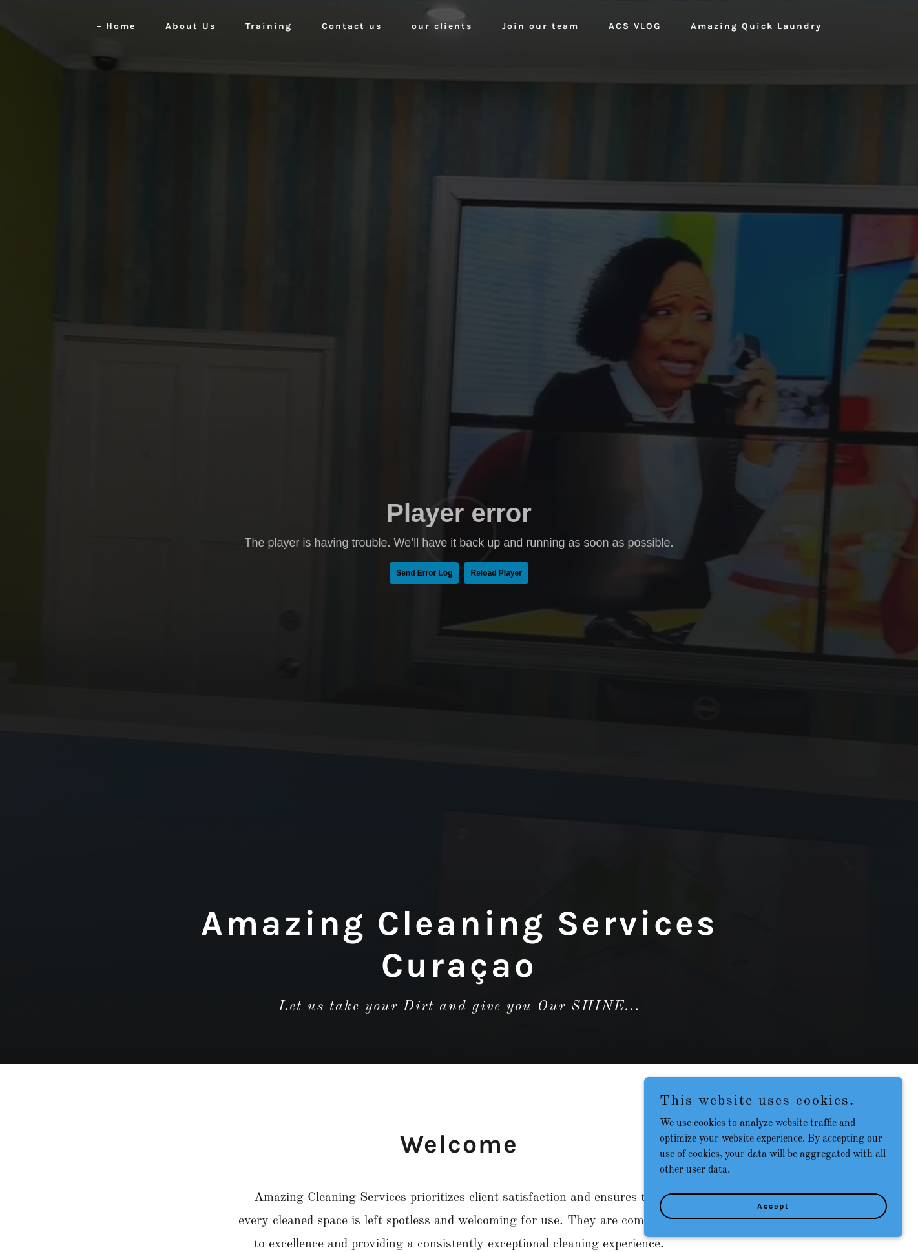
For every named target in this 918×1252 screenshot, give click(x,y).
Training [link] (268, 26)
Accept (773, 1205)
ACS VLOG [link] (635, 26)
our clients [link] (442, 26)
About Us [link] (190, 26)
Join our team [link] (540, 26)
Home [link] (121, 26)
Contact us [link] (352, 26)
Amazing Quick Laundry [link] (756, 26)
